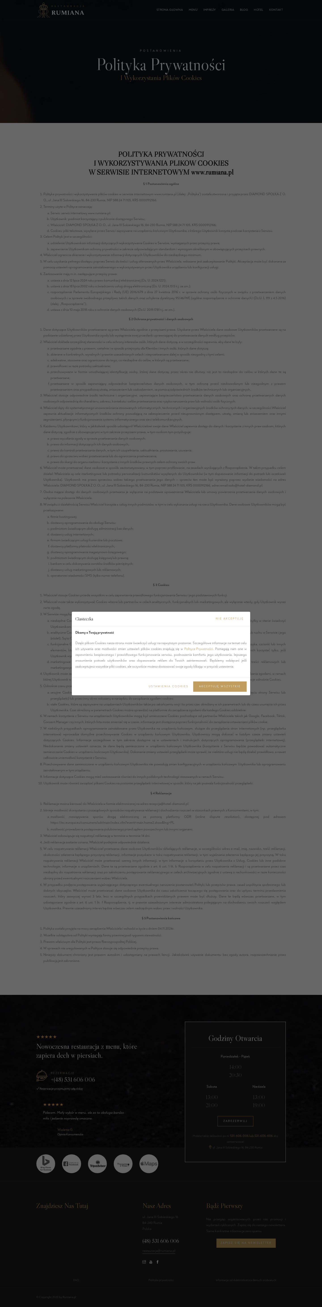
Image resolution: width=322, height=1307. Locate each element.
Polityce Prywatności (198, 649)
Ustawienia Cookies (169, 686)
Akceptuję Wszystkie (220, 686)
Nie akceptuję (230, 618)
